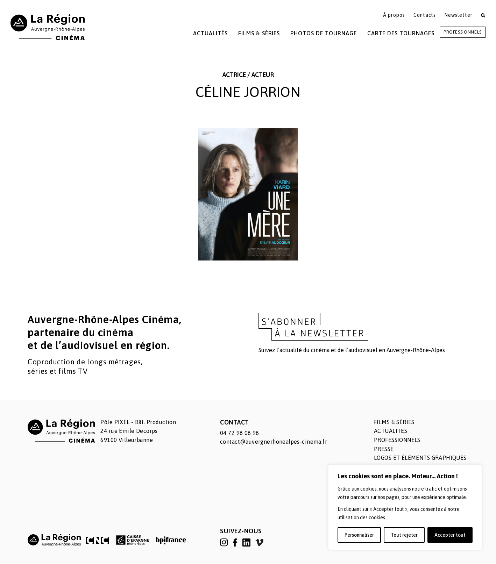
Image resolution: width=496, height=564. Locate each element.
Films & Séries (259, 33)
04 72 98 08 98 (239, 433)
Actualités (210, 33)
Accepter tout (450, 535)
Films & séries (394, 422)
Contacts (424, 15)
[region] (405, 507)
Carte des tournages (400, 33)
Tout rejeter (404, 535)
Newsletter (458, 15)
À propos (394, 15)
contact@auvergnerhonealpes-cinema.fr (273, 441)
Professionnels (463, 32)
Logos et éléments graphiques (420, 458)
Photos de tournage (323, 33)
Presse (384, 449)
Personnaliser (359, 535)
